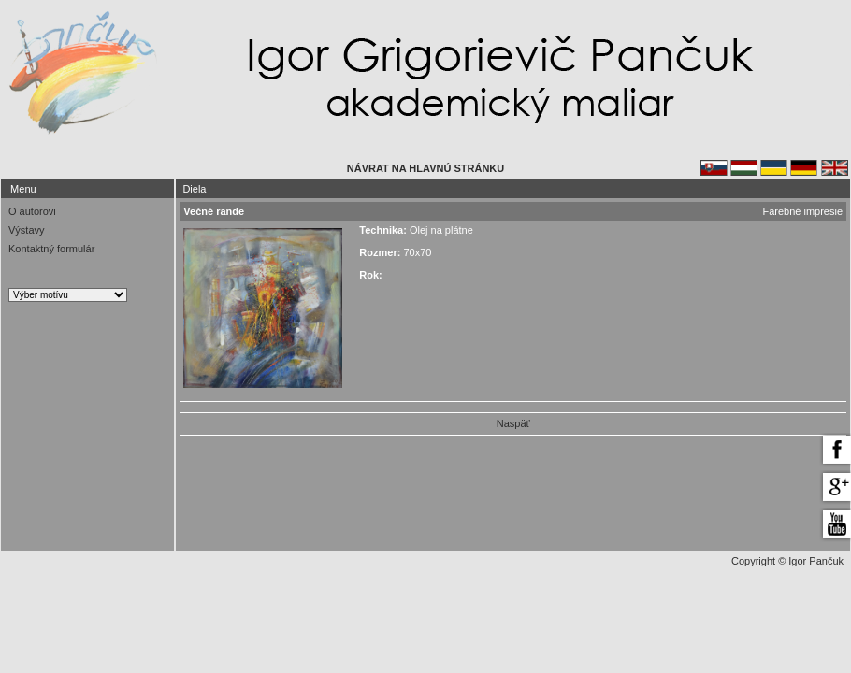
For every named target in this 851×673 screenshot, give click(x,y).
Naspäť (513, 423)
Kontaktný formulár (51, 248)
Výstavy (26, 230)
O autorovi (32, 211)
